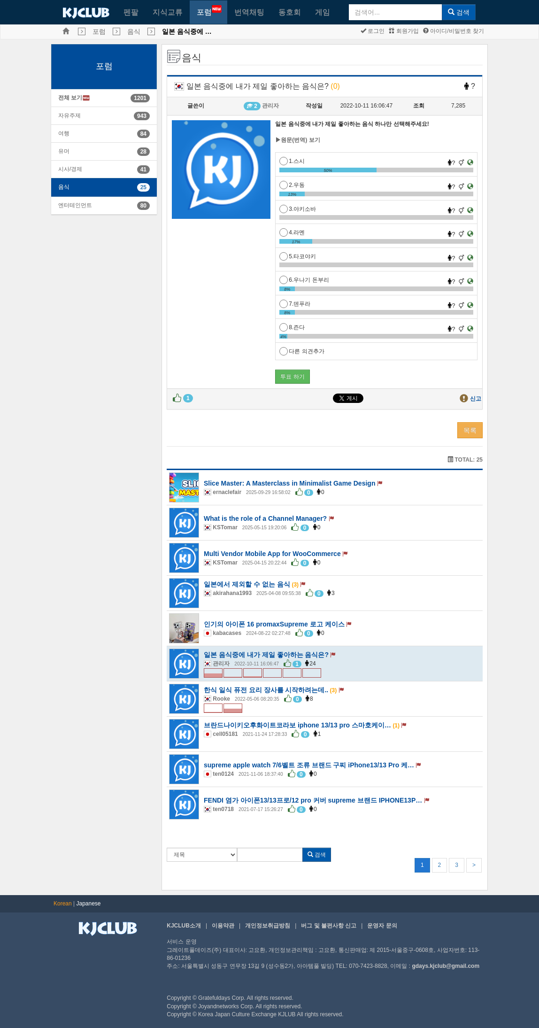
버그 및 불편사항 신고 (328, 925)
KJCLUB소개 (184, 925)
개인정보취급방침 (267, 925)
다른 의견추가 (301, 351)
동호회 (289, 12)
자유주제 (69, 115)
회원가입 (403, 31)
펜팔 (131, 12)
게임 (322, 12)
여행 (63, 133)
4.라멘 (292, 232)
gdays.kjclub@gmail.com (445, 966)
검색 (459, 12)
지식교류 (168, 12)
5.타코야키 (297, 256)
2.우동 (292, 185)
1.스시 (292, 161)
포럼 (209, 10)
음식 (133, 31)
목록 (470, 430)
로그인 (373, 31)
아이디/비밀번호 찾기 (453, 31)
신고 (475, 398)
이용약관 (223, 925)
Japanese (89, 903)
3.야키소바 (297, 209)
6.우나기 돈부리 (304, 280)
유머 (63, 151)
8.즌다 (292, 327)
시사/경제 (70, 169)
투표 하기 (292, 376)
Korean (63, 903)
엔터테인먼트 (75, 205)
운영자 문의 (382, 925)
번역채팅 (249, 12)
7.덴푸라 (294, 304)
